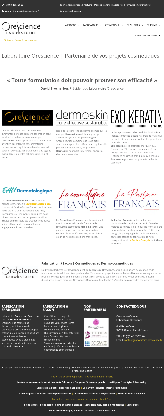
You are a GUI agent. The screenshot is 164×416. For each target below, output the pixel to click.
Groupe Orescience (20, 319)
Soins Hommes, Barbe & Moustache (104, 404)
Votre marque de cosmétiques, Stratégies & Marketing (116, 382)
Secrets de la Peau (47, 387)
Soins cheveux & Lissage (68, 404)
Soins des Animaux (148, 35)
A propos (72, 25)
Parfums (154, 25)
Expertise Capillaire (69, 387)
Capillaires (135, 25)
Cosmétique (114, 25)
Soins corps (46, 404)
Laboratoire (92, 25)
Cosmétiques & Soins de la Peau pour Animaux (45, 393)
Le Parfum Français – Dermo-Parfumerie (105, 387)
